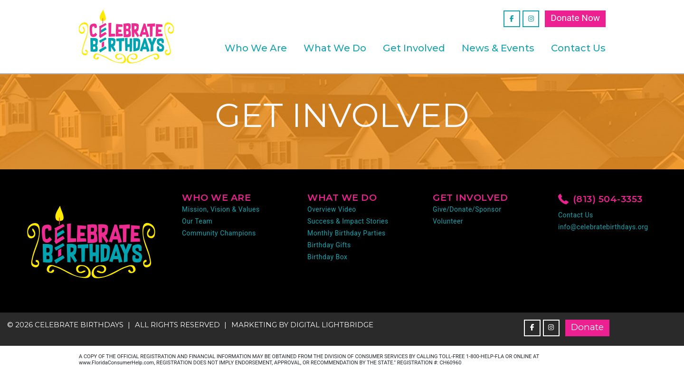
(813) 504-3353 (600, 199)
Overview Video (331, 209)
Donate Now (575, 17)
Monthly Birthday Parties (346, 233)
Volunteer (448, 221)
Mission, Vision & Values (221, 209)
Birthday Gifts (329, 245)
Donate (587, 327)
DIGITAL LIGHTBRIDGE (331, 324)
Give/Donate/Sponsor (467, 209)
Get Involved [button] (414, 48)
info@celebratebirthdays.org (603, 227)
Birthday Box (327, 257)
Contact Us (578, 48)
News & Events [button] (498, 48)
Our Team (197, 221)
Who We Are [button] (256, 48)
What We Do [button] (335, 48)
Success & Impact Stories (348, 221)
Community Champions (219, 233)
